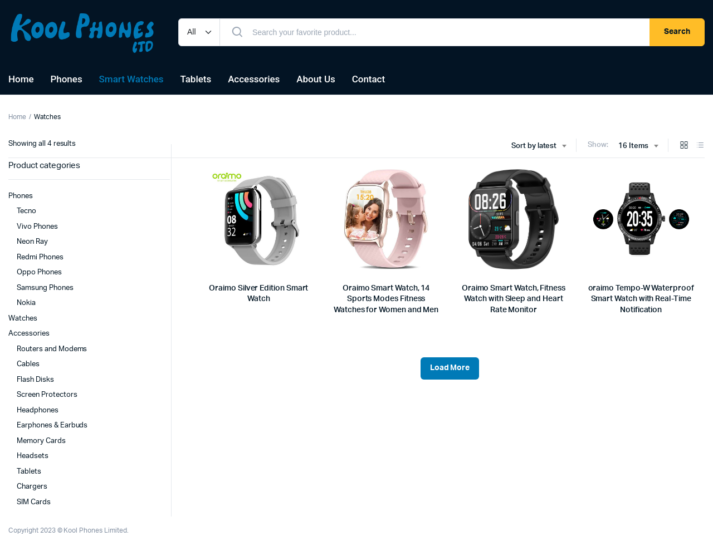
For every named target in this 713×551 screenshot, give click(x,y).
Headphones (37, 410)
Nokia (26, 303)
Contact (368, 79)
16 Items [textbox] (633, 146)
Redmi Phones (40, 257)
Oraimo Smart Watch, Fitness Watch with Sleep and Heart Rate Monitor (513, 299)
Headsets (32, 456)
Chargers (32, 486)
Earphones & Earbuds (52, 425)
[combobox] (539, 146)
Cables (28, 364)
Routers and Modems (52, 349)
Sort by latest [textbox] (534, 146)
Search (677, 32)
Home (21, 79)
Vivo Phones (37, 226)
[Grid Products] (684, 146)
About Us (315, 79)
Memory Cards (41, 441)
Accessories (254, 79)
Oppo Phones (39, 272)
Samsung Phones (45, 288)
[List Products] (700, 146)
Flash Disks (35, 379)
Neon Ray (32, 241)
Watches (22, 318)
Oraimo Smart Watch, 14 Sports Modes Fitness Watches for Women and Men (386, 299)
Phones (66, 79)
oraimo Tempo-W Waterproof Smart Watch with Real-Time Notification (641, 299)
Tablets (196, 79)
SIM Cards (34, 502)
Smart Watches (131, 79)
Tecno (26, 211)
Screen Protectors (47, 395)
